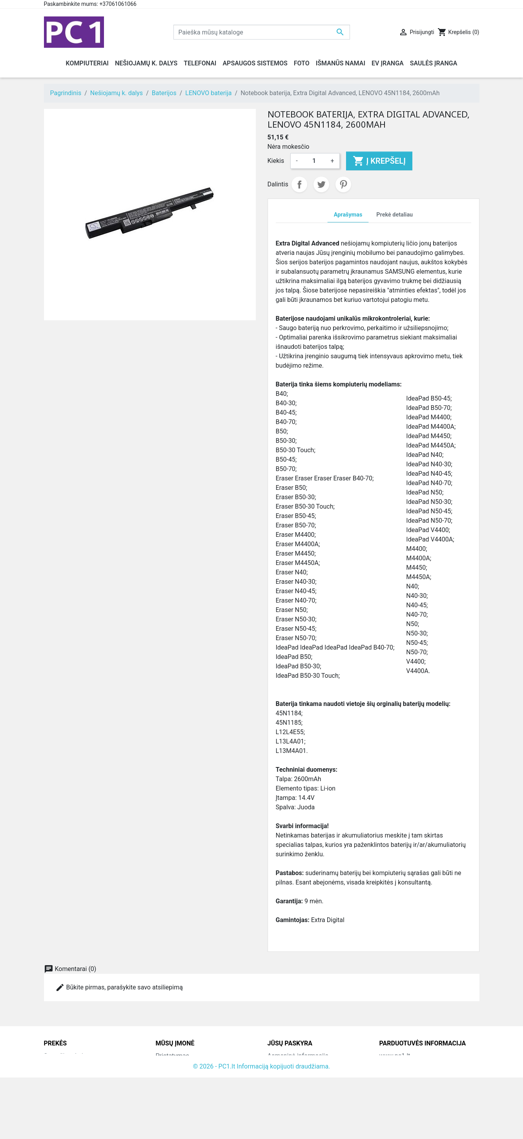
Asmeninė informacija (298, 1056)
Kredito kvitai (286, 1084)
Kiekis (276, 160)
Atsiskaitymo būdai (182, 1084)
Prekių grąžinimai (292, 1065)
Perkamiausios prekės (75, 1074)
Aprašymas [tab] (348, 214)
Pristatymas (172, 1056)
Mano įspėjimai (289, 1112)
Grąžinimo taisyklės (183, 1074)
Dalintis (299, 184)
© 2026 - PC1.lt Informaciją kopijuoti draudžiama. (261, 1128)
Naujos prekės (64, 1065)
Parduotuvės (173, 1112)
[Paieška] (261, 32)
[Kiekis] (314, 160)
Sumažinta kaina (67, 1056)
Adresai (278, 1093)
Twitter (321, 184)
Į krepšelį (379, 161)
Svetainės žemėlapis (184, 1103)
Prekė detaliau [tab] (394, 214)
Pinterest (343, 184)
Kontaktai (169, 1065)
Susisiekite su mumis (185, 1093)
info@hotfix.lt (429, 1112)
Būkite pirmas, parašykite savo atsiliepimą (119, 987)
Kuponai (279, 1103)
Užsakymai (283, 1074)
